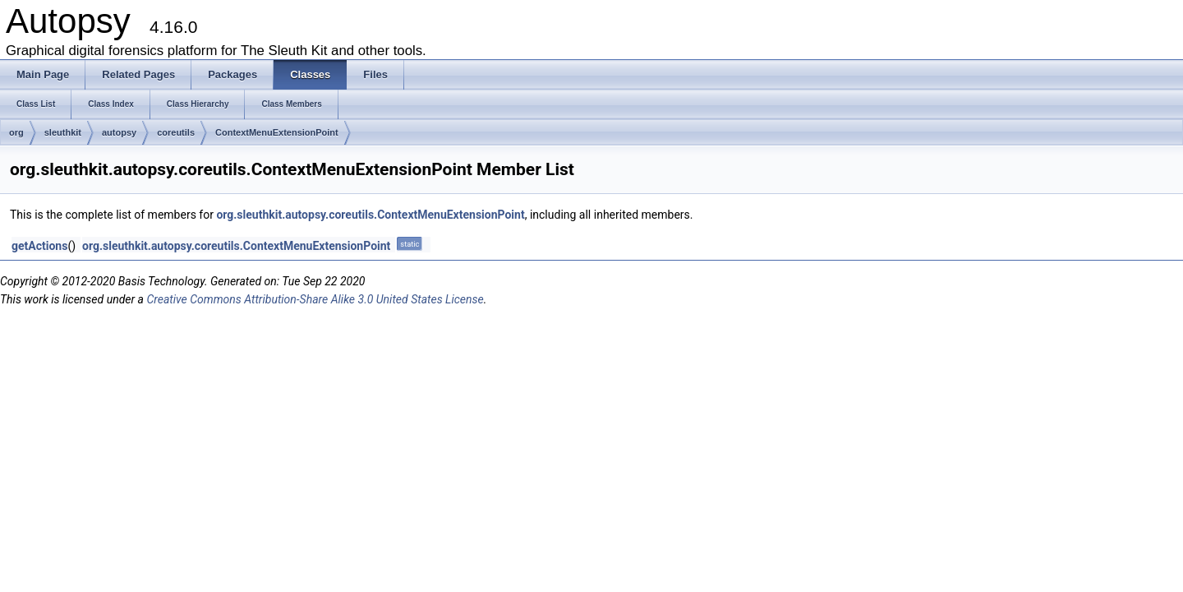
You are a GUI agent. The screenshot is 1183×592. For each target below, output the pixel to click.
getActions (39, 245)
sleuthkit (62, 132)
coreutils (176, 132)
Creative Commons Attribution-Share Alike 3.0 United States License (314, 299)
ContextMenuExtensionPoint (276, 132)
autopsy (119, 132)
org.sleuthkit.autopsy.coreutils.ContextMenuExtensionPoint (370, 214)
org (16, 132)
